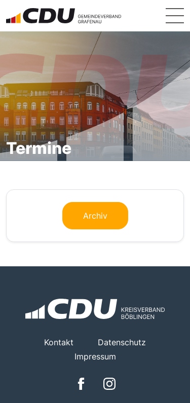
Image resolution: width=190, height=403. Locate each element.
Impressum (95, 356)
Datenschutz (122, 342)
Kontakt (58, 342)
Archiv (95, 216)
